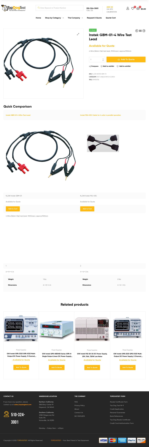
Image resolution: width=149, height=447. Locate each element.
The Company (79, 396)
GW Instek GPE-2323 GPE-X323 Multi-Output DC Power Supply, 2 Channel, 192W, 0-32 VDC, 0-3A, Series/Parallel (127, 355)
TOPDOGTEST (22, 440)
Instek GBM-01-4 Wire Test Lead (18, 115)
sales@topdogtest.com (22, 404)
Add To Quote (127, 59)
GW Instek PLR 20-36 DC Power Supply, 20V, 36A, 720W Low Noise (92, 355)
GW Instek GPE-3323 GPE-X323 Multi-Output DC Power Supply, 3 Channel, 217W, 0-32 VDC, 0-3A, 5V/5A (21, 355)
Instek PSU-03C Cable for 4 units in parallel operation (100, 115)
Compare (94, 66)
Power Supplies (21, 350)
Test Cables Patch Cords (106, 77)
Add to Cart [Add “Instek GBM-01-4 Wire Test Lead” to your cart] (12, 209)
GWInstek (95, 79)
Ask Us (110, 7)
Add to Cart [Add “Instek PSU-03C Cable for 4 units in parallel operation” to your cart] (87, 209)
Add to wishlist (108, 66)
